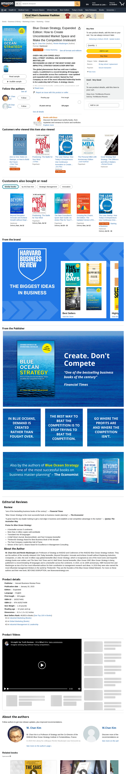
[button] (3, 10)
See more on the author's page (38, 746)
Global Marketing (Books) (19, 621)
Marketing (40, 22)
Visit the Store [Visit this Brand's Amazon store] (67, 317)
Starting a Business (107, 224)
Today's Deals (77, 10)
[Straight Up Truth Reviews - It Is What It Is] (29, 642)
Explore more (48, 125)
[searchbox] (47, 3)
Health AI (12, 10)
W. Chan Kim (40, 43)
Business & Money (14, 22)
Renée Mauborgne (60, 43)
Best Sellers (64, 10)
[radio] (10, 187)
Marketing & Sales (29, 22)
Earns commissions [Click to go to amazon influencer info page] (55, 642)
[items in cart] (122, 4)
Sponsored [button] (6, 756)
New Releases (91, 10)
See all (24, 92)
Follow (23, 98)
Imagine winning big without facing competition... (30, 645)
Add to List (94, 105)
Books (101, 10)
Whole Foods (52, 10)
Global (47, 22)
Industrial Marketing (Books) (20, 618)
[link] (20, 159)
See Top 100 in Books (42, 615)
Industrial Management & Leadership (23, 624)
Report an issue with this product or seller (50, 92)
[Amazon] (7, 4)
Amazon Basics (38, 10)
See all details (38, 112)
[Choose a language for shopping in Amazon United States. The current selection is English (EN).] (85, 4)
